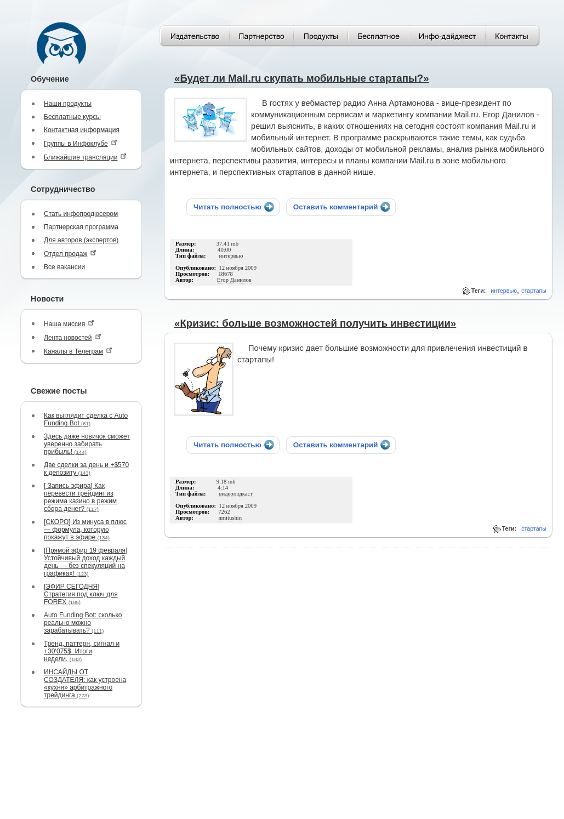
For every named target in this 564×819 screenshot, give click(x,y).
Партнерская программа (81, 227)
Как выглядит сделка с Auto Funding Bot (86, 419)
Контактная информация (81, 130)
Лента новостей (72, 337)
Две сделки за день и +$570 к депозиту (86, 468)
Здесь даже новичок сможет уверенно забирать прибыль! (87, 444)
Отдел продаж (70, 253)
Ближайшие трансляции (85, 157)
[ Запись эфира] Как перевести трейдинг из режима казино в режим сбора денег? (80, 497)
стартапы (533, 290)
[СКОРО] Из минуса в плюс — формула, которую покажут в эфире (85, 529)
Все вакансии (64, 267)
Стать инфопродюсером (81, 214)
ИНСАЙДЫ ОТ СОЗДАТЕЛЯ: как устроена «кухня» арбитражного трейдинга (85, 683)
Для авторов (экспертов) (81, 240)
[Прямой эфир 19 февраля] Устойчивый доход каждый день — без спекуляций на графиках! (85, 562)
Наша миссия (69, 324)
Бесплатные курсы (72, 117)
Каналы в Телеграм (78, 351)
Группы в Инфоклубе (80, 143)
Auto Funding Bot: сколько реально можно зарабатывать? (83, 622)
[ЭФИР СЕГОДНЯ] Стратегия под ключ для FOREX (81, 594)
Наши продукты (68, 103)
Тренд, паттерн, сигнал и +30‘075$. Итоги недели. (81, 651)
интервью (504, 290)
